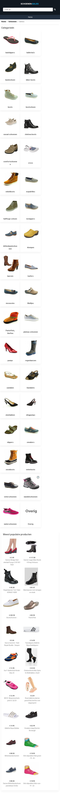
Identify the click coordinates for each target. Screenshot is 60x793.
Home (30, 17)
